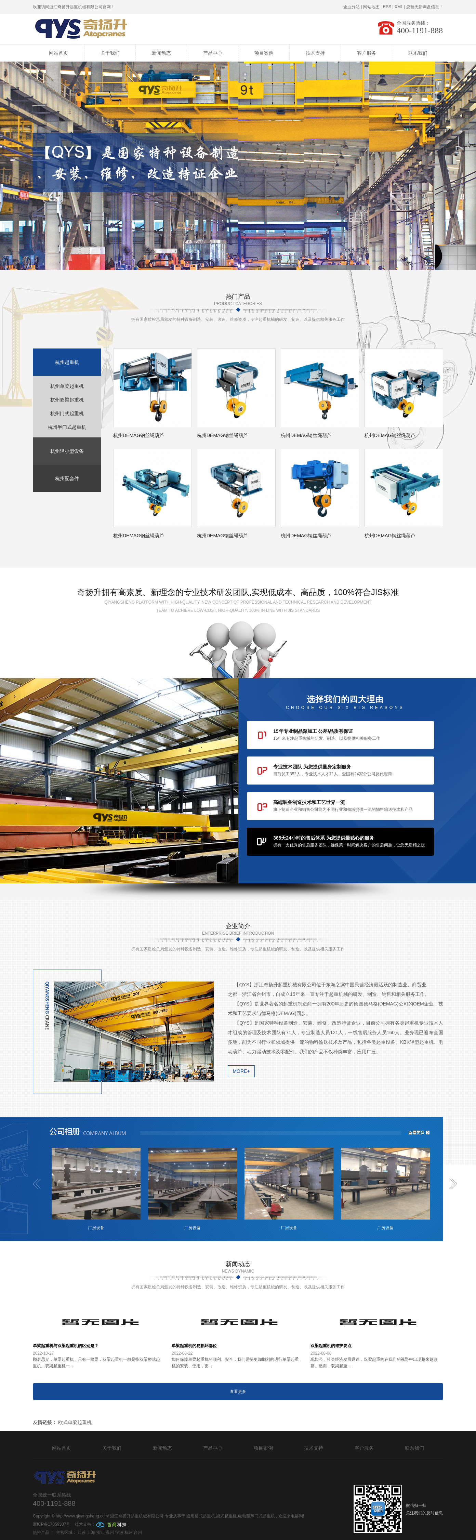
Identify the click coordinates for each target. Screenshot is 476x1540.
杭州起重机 (67, 362)
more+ (241, 1071)
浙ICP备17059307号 (52, 1524)
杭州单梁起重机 (67, 386)
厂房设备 (96, 1227)
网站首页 (58, 53)
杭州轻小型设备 (67, 451)
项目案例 (264, 53)
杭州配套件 (67, 478)
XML (399, 6)
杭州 (128, 1532)
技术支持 (315, 53)
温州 (110, 1532)
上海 (91, 1532)
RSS (387, 6)
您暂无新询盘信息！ (424, 6)
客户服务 (366, 53)
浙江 (100, 1532)
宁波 (119, 1532)
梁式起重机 (226, 1516)
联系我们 (417, 53)
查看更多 (238, 1391)
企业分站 (351, 6)
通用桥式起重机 (200, 1516)
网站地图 (371, 6)
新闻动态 (161, 53)
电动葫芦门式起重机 (256, 1516)
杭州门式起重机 (67, 413)
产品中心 (212, 53)
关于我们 (110, 53)
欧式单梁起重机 (75, 1422)
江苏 (82, 1532)
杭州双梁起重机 (67, 400)
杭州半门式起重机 (67, 427)
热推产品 (41, 1532)
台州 (138, 1532)
